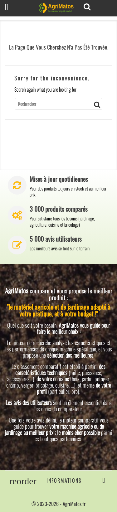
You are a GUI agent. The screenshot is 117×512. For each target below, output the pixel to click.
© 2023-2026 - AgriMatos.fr (58, 504)
